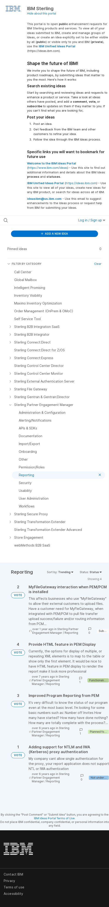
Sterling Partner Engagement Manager (55, 630)
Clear (97, 263)
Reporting (71, 632)
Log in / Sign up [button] (91, 220)
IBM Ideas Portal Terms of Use (54, 818)
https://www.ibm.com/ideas (47, 167)
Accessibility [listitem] (13, 894)
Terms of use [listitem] (14, 887)
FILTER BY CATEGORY (24, 263)
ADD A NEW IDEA (54, 233)
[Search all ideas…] (33, 220)
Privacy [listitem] (9, 881)
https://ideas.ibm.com (81, 183)
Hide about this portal (41, 13)
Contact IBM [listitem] (13, 874)
